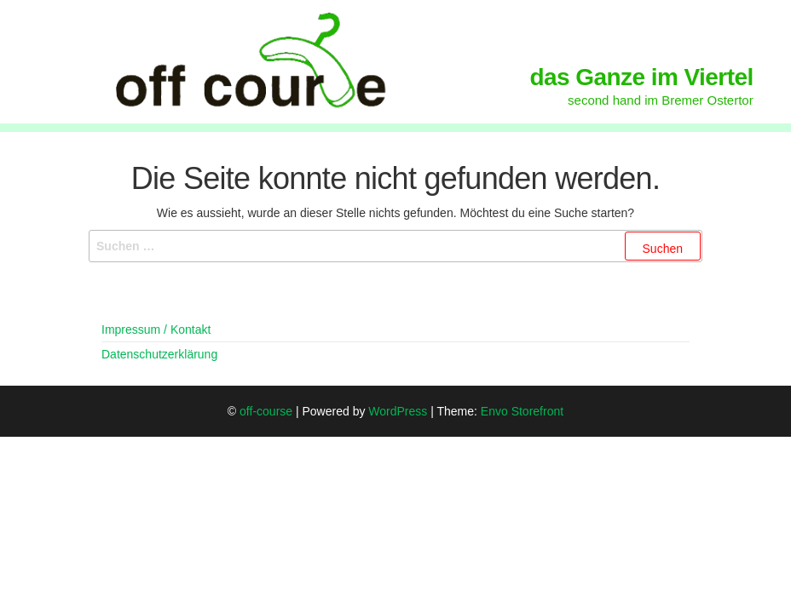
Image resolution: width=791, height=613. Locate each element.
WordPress (397, 411)
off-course (266, 411)
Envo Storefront (522, 411)
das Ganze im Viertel (641, 77)
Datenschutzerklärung (159, 354)
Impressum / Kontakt (156, 329)
